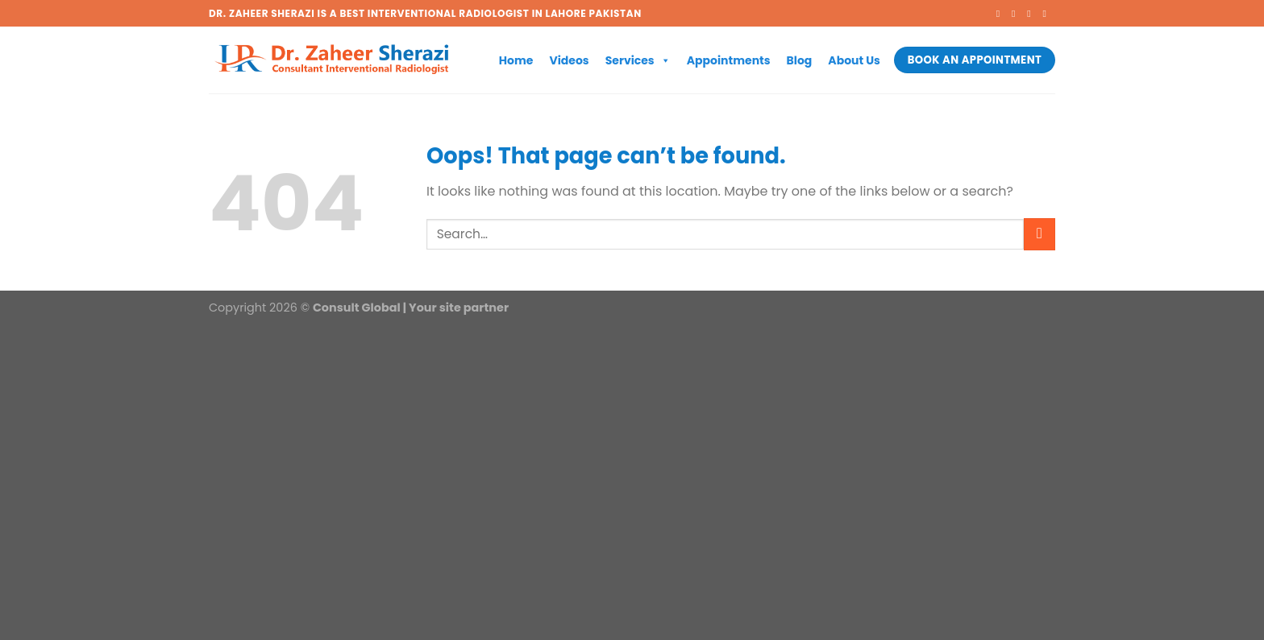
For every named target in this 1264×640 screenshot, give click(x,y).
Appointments (729, 60)
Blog (800, 60)
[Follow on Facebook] (1001, 13)
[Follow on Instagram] (1016, 13)
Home (516, 60)
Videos (568, 60)
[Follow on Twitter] (1032, 13)
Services (638, 60)
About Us (854, 60)
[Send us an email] (1047, 13)
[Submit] (1039, 234)
